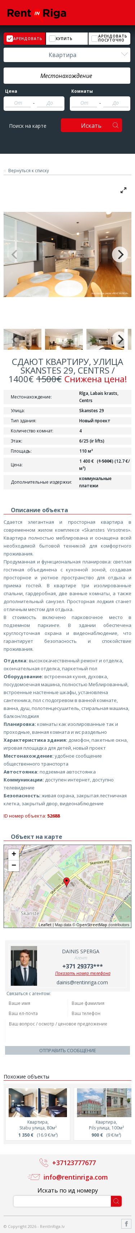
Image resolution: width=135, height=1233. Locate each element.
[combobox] (67, 55)
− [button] (14, 866)
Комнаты (82, 91)
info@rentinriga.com (76, 1177)
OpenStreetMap (91, 924)
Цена (11, 91)
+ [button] (14, 854)
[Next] (120, 254)
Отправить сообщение (67, 1050)
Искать (91, 126)
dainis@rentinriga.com (82, 982)
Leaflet (45, 924)
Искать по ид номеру (67, 1190)
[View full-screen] (123, 190)
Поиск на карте (27, 125)
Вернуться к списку (28, 170)
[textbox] (67, 76)
